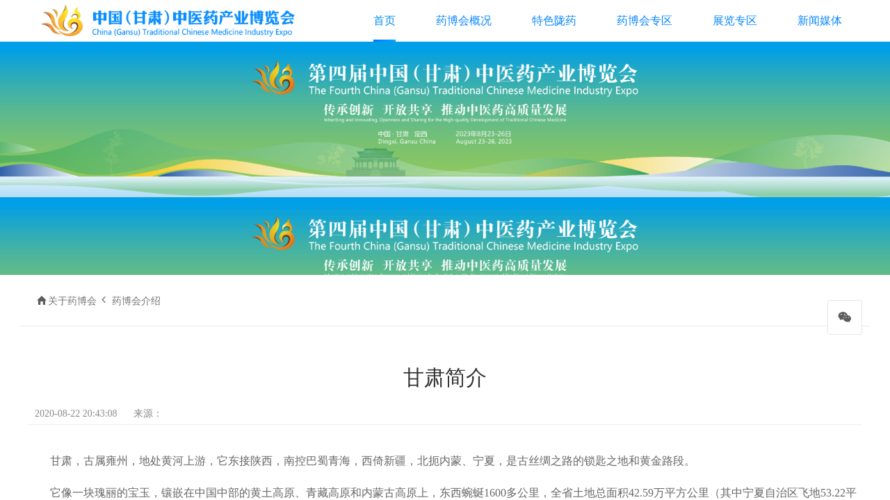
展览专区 (735, 20)
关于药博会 (72, 301)
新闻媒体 (820, 20)
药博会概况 (464, 20)
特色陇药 (554, 20)
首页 (384, 20)
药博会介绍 (136, 301)
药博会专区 (644, 20)
